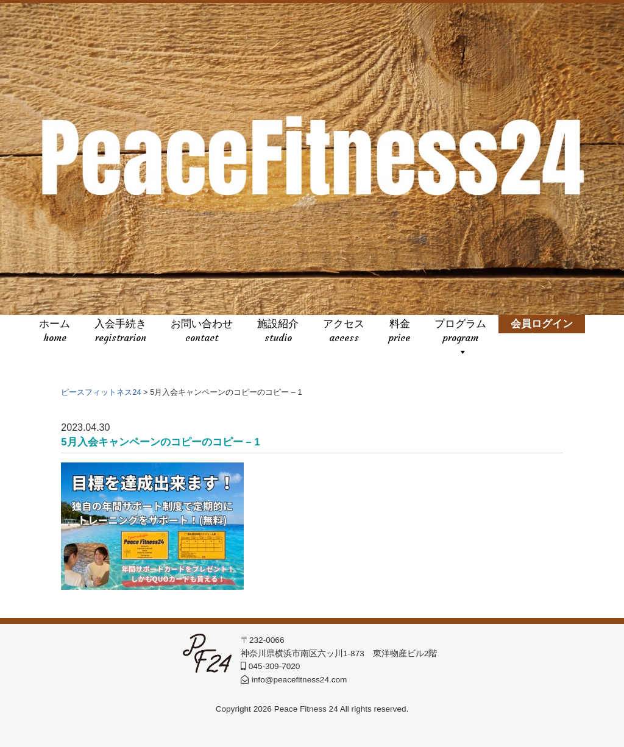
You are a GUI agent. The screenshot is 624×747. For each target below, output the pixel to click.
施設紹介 (278, 331)
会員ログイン (542, 331)
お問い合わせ (202, 331)
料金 (399, 331)
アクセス (343, 331)
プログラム (460, 331)
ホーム (54, 331)
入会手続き (120, 331)
